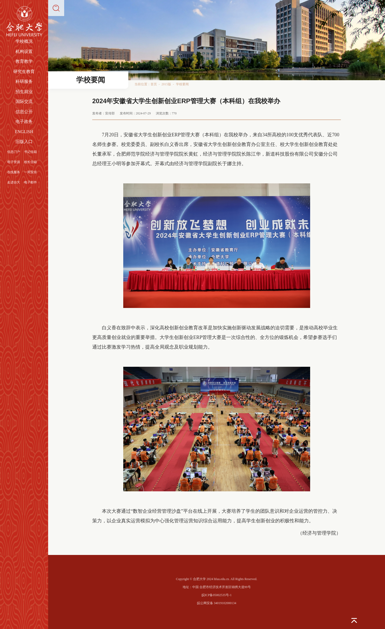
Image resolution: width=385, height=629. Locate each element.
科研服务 (24, 81)
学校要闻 (182, 84)
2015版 (166, 84)
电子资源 (13, 162)
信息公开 (24, 111)
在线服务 (13, 172)
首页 (154, 84)
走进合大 (13, 182)
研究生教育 (24, 71)
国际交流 (24, 101)
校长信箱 (30, 162)
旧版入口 (24, 141)
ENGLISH (24, 131)
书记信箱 (30, 152)
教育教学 (24, 61)
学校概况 (24, 41)
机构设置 (24, 51)
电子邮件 (30, 182)
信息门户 (13, 152)
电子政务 (24, 121)
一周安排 (30, 172)
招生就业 (24, 91)
